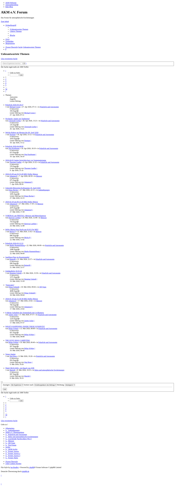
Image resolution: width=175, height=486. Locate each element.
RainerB (13, 259)
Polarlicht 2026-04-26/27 (14, 105)
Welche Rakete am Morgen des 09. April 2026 (21, 133)
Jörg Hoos (13, 356)
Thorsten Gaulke (16, 162)
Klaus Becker (13, 190)
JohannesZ (13, 176)
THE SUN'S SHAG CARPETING (17, 340)
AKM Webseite (10, 3)
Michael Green (15, 107)
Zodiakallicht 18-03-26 (13, 271)
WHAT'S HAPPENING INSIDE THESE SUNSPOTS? (25, 326)
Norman (12, 135)
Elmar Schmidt (13, 287)
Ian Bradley (14, 467)
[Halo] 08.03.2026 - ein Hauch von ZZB (19, 368)
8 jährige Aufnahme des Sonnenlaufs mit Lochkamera (24, 313)
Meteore (39, 176)
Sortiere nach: (40, 385)
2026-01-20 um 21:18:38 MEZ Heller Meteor (21, 299)
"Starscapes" (9, 285)
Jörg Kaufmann (14, 148)
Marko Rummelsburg (17, 245)
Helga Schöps (13, 328)
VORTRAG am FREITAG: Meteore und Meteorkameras (25, 216)
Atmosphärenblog (11, 5)
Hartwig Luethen (14, 218)
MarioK (12, 370)
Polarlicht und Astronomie (49, 107)
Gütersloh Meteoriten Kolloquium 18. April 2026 (23, 188)
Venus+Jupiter (10, 354)
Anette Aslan (13, 315)
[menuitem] (19, 29)
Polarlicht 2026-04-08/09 (14, 146)
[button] (5, 71)
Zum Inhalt (5, 21)
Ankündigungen (44, 190)
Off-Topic (42, 287)
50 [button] (6, 89)
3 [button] (5, 81)
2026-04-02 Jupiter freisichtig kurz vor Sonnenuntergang (25, 160)
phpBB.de (25, 471)
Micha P (13, 231)
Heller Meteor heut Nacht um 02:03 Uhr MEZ (21, 229)
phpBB (31, 467)
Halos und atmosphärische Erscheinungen (49, 370)
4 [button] (5, 83)
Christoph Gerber (14, 121)
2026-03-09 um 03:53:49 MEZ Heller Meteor (21, 174)
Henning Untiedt (16, 273)
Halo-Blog (9, 7)
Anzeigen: (13, 385)
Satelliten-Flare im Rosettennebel (17, 257)
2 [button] (5, 79)
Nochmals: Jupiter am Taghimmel (17, 119)
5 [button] (5, 85)
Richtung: (66, 385)
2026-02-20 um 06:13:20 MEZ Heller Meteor (21, 202)
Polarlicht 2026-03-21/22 (14, 243)
